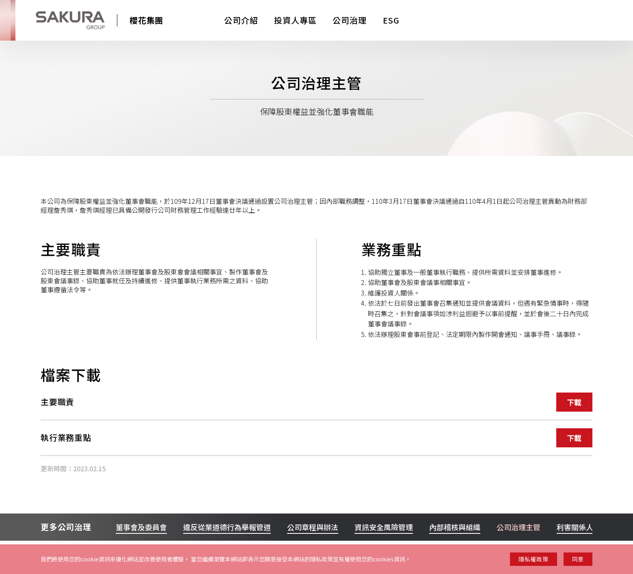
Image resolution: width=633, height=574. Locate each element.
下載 (574, 402)
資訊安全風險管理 (383, 527)
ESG (391, 20)
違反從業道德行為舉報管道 (227, 527)
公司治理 (349, 20)
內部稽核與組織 (454, 527)
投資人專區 (295, 20)
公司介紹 (241, 20)
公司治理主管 (518, 527)
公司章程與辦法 (312, 527)
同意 (578, 559)
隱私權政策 (533, 559)
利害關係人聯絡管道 (589, 527)
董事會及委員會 (141, 527)
